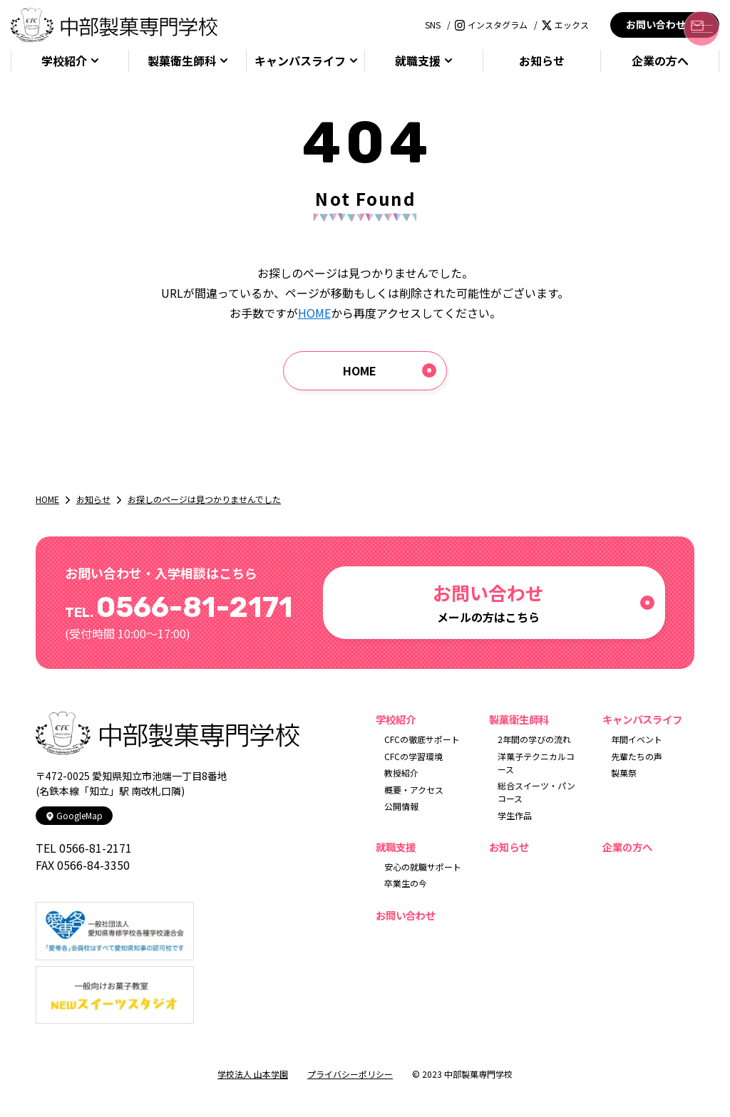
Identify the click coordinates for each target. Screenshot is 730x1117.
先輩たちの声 (636, 756)
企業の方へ (660, 60)
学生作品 (515, 815)
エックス (565, 25)
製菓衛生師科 (182, 60)
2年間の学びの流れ (534, 739)
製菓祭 (624, 773)
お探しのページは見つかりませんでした (204, 499)
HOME (314, 312)
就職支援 (418, 60)
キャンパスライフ (300, 60)
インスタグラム (491, 25)
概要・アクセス (413, 790)
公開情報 (401, 806)
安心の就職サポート (422, 867)
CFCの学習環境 (413, 756)
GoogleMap (74, 815)
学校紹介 (64, 60)
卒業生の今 (405, 883)
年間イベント (636, 739)
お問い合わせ (665, 24)
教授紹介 (401, 773)
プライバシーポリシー (350, 1074)
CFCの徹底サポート (422, 739)
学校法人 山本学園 (252, 1074)
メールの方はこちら (488, 602)
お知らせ (542, 60)
